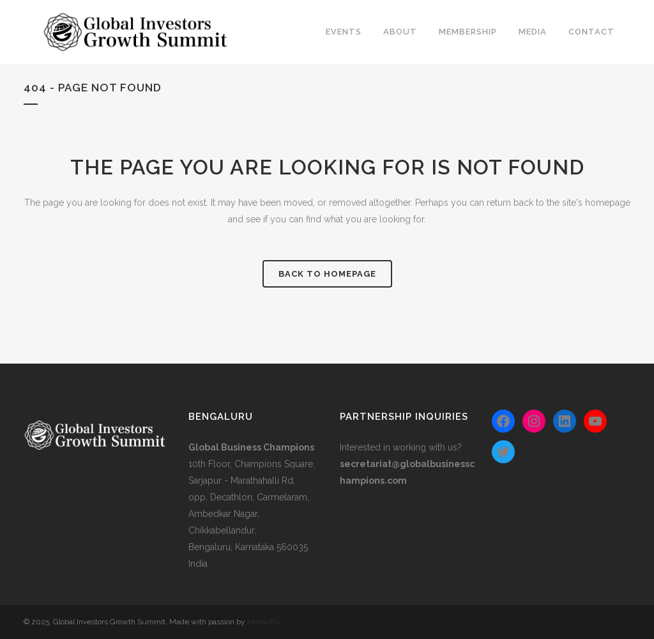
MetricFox (264, 621)
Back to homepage (327, 274)
